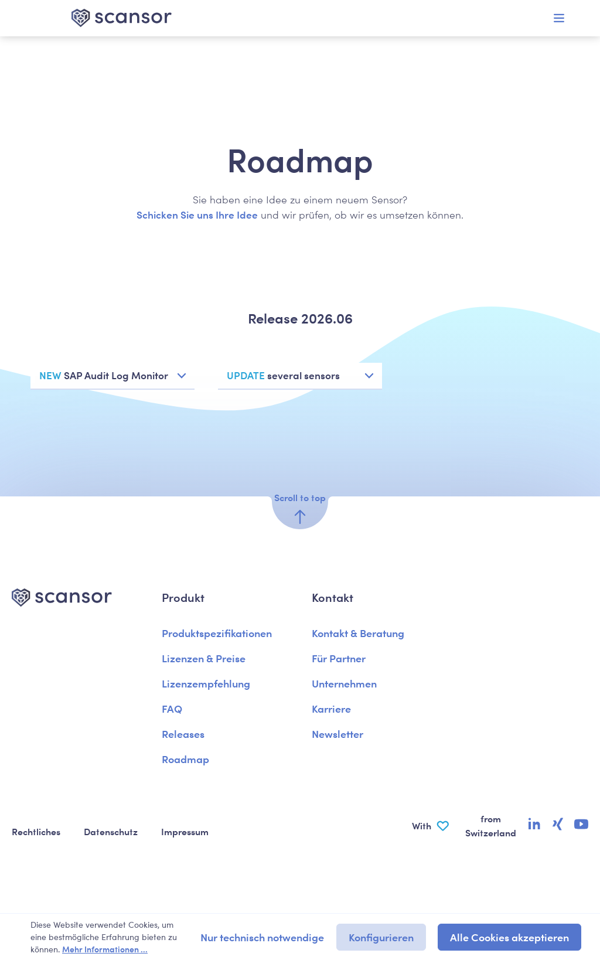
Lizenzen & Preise (204, 658)
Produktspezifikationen (217, 632)
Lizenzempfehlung (206, 683)
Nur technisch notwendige (262, 937)
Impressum (185, 831)
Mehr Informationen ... (105, 949)
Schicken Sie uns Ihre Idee (197, 214)
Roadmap (185, 758)
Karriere (331, 708)
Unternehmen (344, 683)
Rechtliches (36, 831)
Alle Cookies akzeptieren (509, 937)
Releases (183, 733)
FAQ (172, 708)
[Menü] (559, 18)
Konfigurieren (381, 937)
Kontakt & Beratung (358, 632)
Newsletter (337, 733)
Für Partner (339, 658)
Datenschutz (111, 831)
